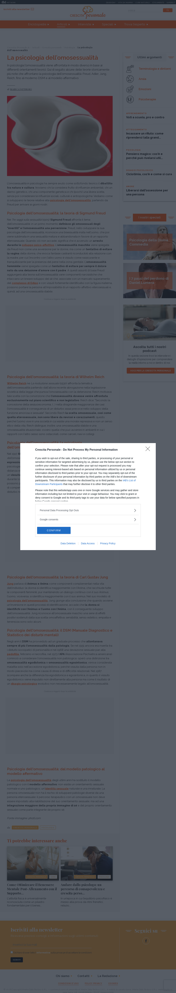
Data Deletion (68, 543)
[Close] (149, 450)
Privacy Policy (107, 543)
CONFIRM (54, 530)
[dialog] (88, 496)
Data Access (88, 543)
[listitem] (88, 510)
